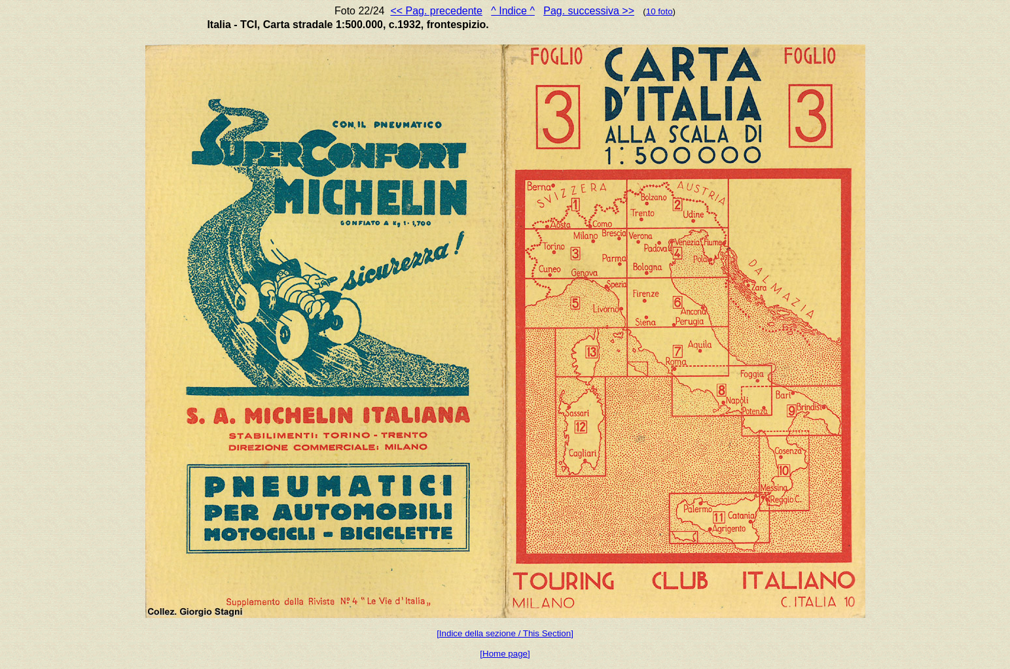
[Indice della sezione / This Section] (505, 633)
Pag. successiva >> (588, 10)
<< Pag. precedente (436, 10)
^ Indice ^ (513, 10)
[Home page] (505, 654)
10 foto (659, 11)
